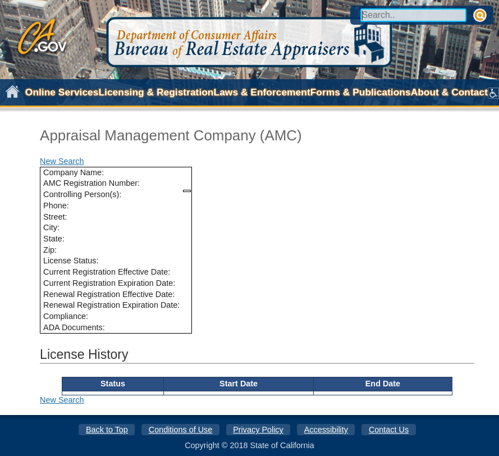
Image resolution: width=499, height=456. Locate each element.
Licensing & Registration (155, 92)
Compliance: (65, 316)
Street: (55, 216)
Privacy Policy (258, 429)
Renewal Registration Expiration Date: (111, 304)
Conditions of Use (181, 429)
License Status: (70, 260)
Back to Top (107, 429)
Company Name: (73, 172)
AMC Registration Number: (91, 183)
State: (54, 238)
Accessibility (326, 429)
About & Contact (449, 92)
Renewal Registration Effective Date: (109, 294)
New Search (62, 161)
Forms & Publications (360, 92)
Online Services (62, 92)
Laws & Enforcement (262, 92)
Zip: (50, 249)
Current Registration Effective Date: (106, 271)
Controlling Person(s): (82, 194)
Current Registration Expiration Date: (109, 283)
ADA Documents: (74, 327)
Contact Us (389, 429)
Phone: (56, 205)
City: (51, 227)
